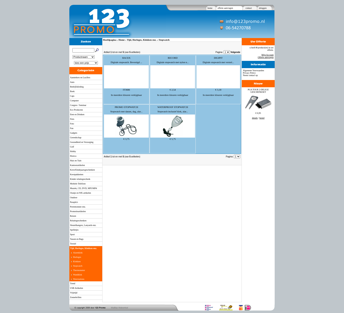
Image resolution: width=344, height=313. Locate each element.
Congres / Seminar (78, 105)
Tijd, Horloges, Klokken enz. (83, 248)
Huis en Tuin (75, 160)
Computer (74, 100)
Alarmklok (77, 252)
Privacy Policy (249, 73)
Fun (71, 128)
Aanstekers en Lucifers (80, 77)
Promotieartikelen (78, 211)
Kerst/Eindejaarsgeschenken (82, 170)
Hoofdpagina (109, 39)
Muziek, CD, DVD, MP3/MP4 (83, 188)
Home (121, 39)
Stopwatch (77, 266)
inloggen (263, 8)
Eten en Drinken (77, 114)
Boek (72, 91)
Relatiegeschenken (78, 220)
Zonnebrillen (75, 297)
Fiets (72, 119)
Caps (72, 96)
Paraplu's (74, 202)
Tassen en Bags (77, 239)
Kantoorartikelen (77, 165)
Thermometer (79, 270)
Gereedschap (75, 137)
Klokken (77, 261)
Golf (72, 147)
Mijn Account (268, 55)
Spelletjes (74, 230)
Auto (72, 82)
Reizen (73, 216)
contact (248, 8)
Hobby (73, 151)
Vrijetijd (73, 292)
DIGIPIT (218, 57)
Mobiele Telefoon (78, 183)
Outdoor (73, 197)
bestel (261, 118)
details (255, 118)
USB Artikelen (76, 288)
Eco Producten (76, 110)
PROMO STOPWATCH (126, 107)
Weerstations (78, 279)
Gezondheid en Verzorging (81, 142)
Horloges (77, 257)
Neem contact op (250, 75)
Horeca (73, 156)
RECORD (173, 57)
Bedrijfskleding (77, 87)
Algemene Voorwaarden (253, 70)
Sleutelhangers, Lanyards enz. (83, 225)
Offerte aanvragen (266, 57)
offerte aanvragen (225, 8)
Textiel (73, 243)
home (210, 8)
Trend (72, 283)
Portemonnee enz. (78, 207)
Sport (72, 234)
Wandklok (77, 274)
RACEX (126, 57)
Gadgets (73, 133)
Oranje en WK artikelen (80, 193)
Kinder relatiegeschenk (80, 179)
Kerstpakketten (76, 174)
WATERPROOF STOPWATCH (172, 107)
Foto (72, 123)
